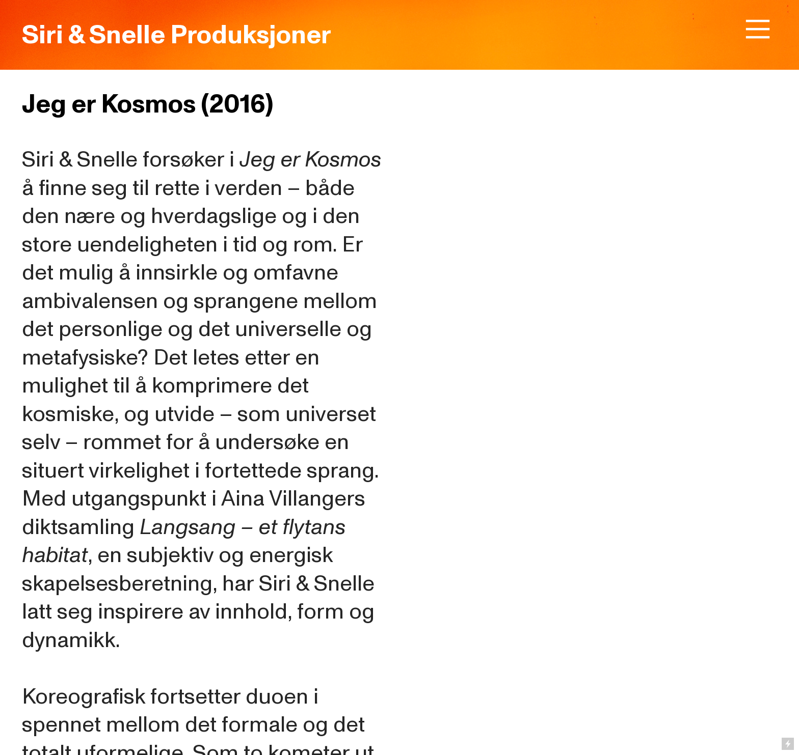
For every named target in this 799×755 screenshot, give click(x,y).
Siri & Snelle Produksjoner (176, 35)
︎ (757, 30)
